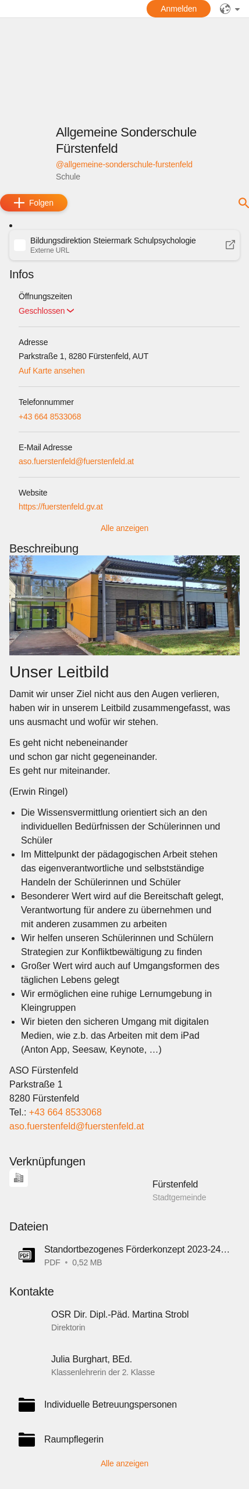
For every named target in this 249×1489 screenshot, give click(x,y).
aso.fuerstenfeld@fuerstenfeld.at (76, 461)
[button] (124, 245)
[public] (230, 8)
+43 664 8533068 (50, 416)
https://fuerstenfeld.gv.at (61, 506)
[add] (33, 202)
